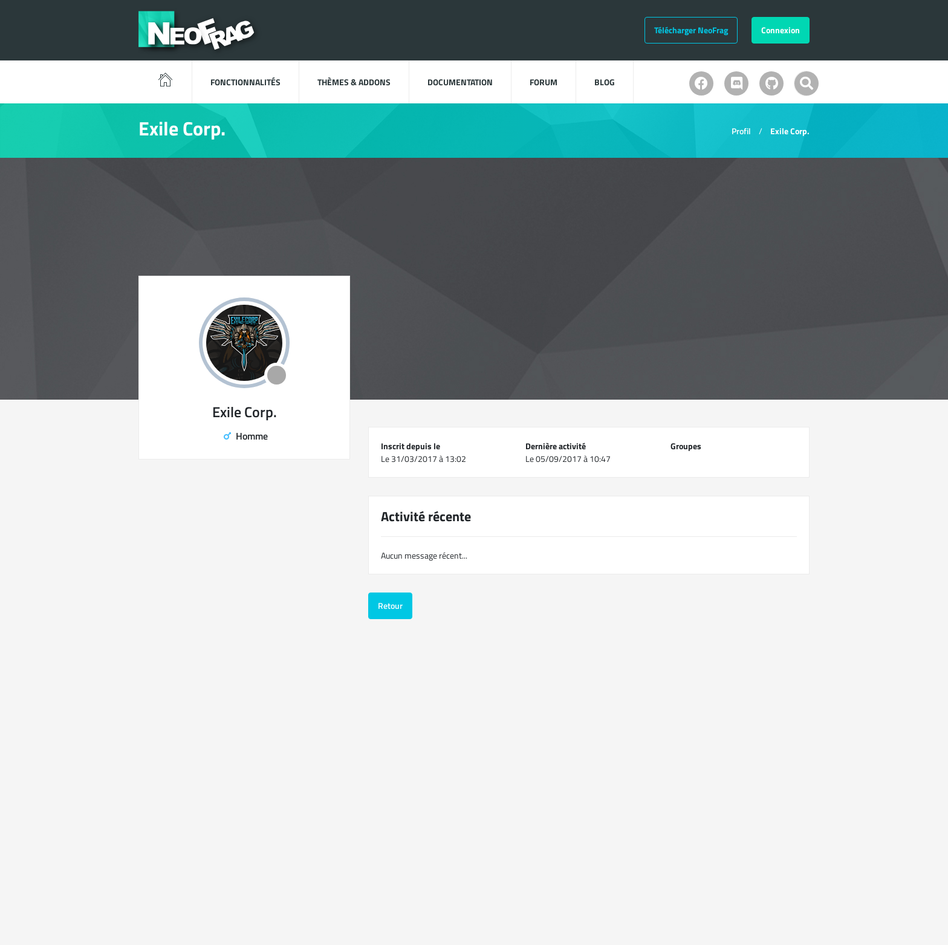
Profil (741, 131)
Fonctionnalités (245, 82)
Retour (390, 605)
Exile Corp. (790, 131)
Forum (543, 82)
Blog (604, 82)
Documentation (460, 82)
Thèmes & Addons (354, 82)
